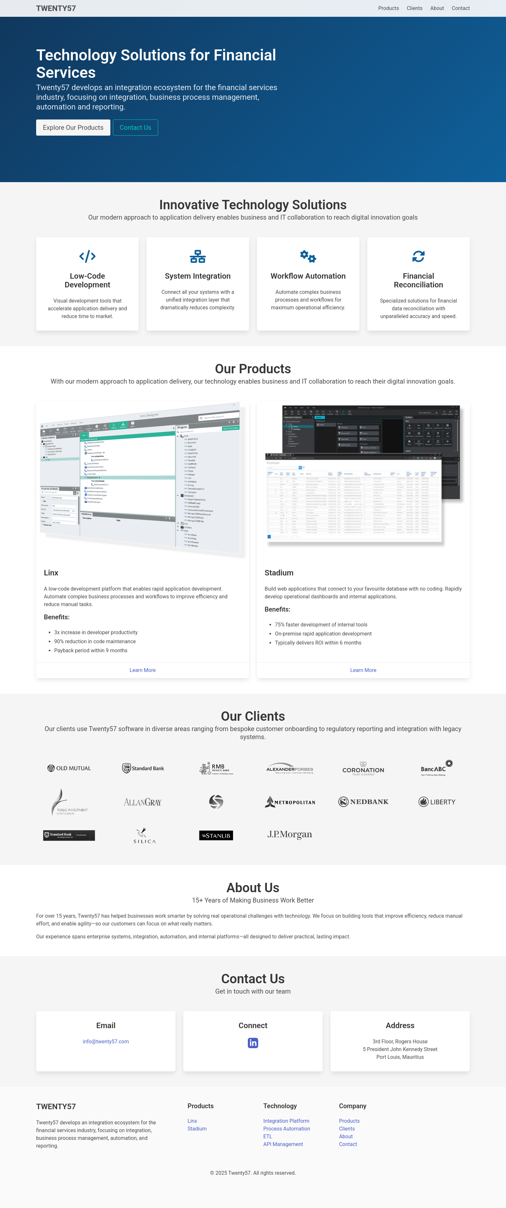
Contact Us (135, 127)
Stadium (197, 1129)
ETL (267, 1136)
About (437, 8)
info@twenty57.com (106, 1041)
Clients (414, 8)
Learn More (143, 670)
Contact (461, 8)
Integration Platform (286, 1121)
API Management (283, 1144)
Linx (192, 1121)
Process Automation (286, 1129)
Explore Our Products (73, 127)
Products (388, 8)
